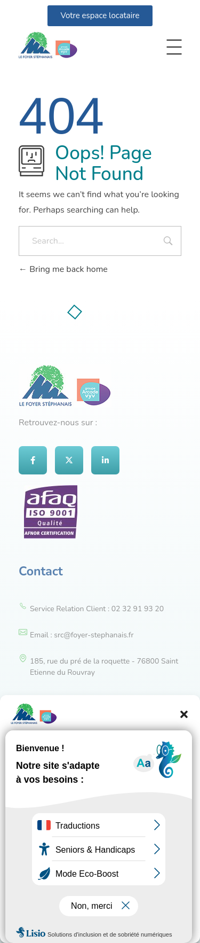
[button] (184, 713)
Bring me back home (63, 269)
